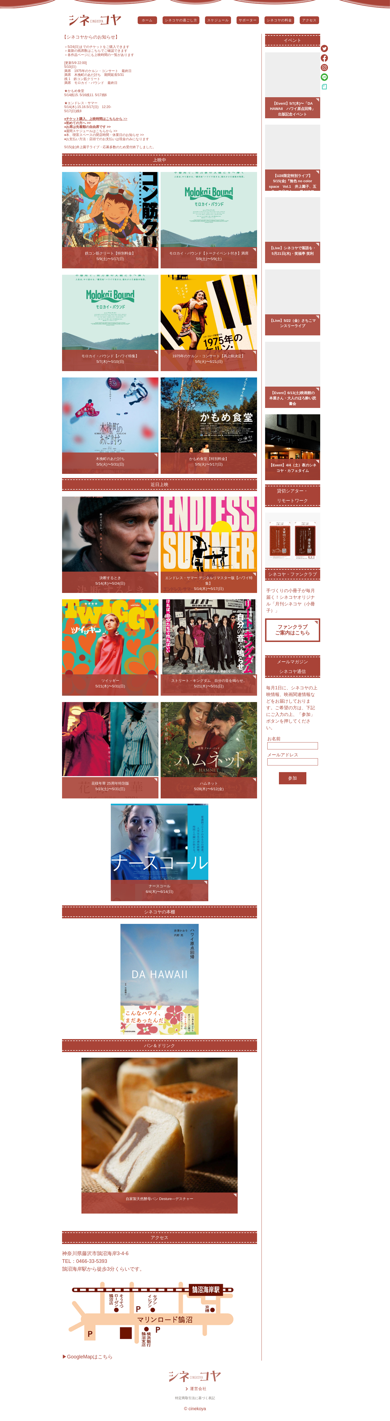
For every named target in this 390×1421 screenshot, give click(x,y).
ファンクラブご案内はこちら (292, 630)
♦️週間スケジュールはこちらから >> (90, 131)
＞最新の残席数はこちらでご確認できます (95, 51)
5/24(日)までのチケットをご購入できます (98, 47)
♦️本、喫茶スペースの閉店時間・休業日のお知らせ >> (104, 135)
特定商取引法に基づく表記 (195, 1398)
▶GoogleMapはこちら (87, 1357)
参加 (292, 778)
